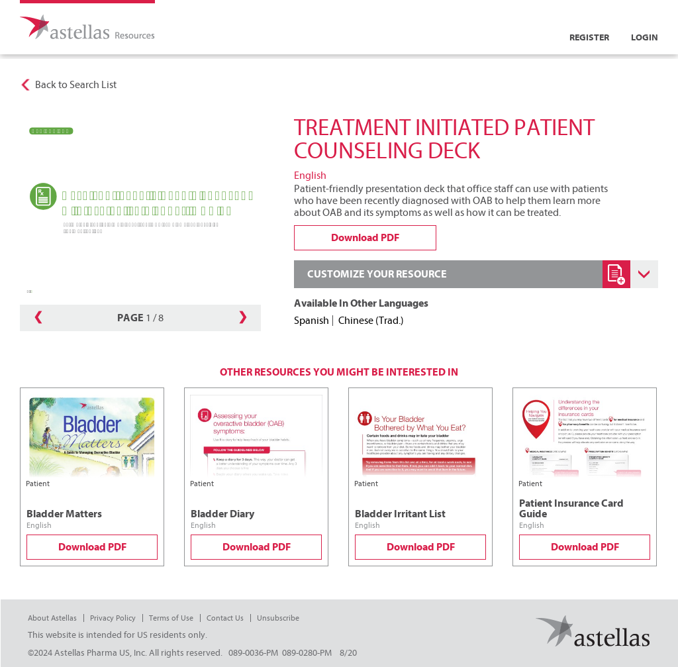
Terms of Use (171, 618)
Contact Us (225, 618)
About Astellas (52, 618)
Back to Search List (76, 84)
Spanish (311, 321)
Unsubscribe (278, 618)
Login (644, 37)
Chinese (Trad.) (371, 321)
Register (589, 37)
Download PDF (92, 547)
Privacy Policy (113, 618)
